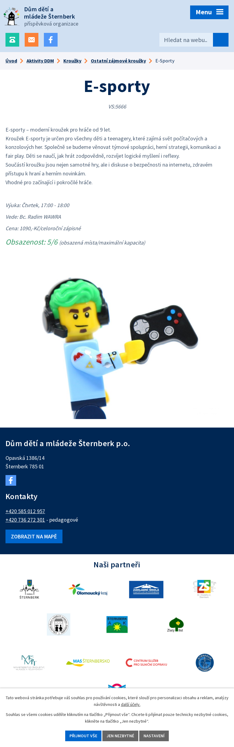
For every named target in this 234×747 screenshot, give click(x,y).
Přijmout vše (83, 735)
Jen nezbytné (120, 735)
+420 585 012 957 (25, 511)
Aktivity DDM (40, 61)
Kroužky (72, 61)
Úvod (11, 61)
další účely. (130, 704)
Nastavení (154, 735)
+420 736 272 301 (25, 519)
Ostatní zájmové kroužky (118, 61)
